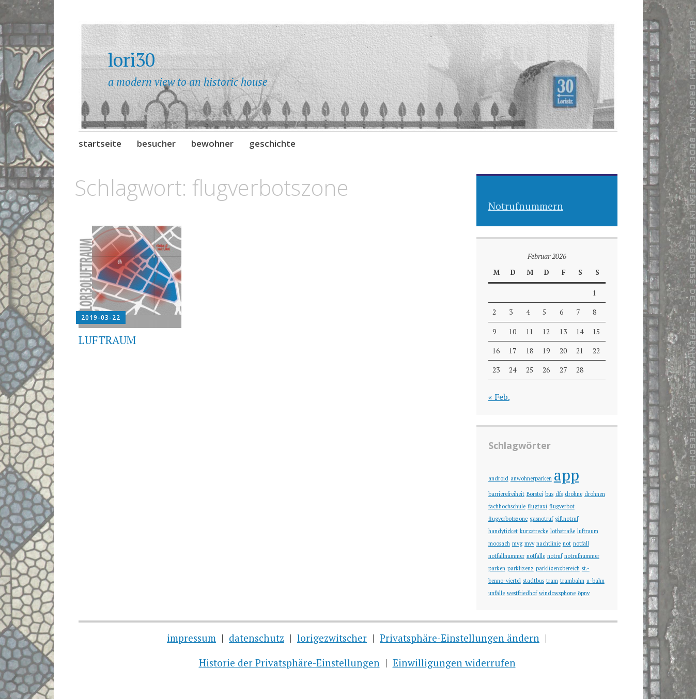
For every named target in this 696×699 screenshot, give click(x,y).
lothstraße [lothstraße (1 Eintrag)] (562, 531)
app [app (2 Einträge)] (566, 475)
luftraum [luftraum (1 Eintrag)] (587, 531)
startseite (100, 143)
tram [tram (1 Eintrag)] (552, 580)
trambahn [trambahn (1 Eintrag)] (572, 580)
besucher (156, 143)
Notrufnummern (525, 205)
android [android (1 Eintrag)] (498, 478)
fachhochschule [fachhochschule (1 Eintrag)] (506, 506)
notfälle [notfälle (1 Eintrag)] (536, 556)
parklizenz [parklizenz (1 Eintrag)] (520, 568)
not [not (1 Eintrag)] (567, 543)
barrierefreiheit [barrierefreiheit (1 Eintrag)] (506, 494)
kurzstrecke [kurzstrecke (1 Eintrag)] (534, 531)
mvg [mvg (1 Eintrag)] (517, 543)
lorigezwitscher (332, 637)
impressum (191, 637)
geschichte (272, 143)
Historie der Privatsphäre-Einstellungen (289, 662)
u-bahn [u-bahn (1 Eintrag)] (595, 580)
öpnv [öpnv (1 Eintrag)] (584, 593)
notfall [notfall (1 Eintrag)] (581, 543)
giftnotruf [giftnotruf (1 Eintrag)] (566, 518)
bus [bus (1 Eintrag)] (549, 494)
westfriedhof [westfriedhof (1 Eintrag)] (522, 593)
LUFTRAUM (107, 340)
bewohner (212, 143)
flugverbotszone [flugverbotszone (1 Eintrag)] (508, 518)
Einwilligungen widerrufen (454, 662)
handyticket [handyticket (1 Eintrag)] (503, 531)
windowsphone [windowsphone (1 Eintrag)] (557, 593)
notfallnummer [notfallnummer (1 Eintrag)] (506, 556)
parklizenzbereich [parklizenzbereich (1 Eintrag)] (558, 568)
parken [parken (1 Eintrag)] (496, 568)
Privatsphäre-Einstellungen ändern (459, 637)
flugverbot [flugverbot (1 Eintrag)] (562, 506)
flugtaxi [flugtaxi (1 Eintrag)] (537, 506)
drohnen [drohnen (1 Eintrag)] (594, 494)
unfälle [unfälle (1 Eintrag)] (496, 593)
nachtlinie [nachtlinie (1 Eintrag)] (548, 543)
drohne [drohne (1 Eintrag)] (573, 494)
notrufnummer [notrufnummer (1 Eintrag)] (581, 556)
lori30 (131, 60)
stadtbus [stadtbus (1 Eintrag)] (533, 580)
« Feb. (498, 396)
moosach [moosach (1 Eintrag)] (499, 543)
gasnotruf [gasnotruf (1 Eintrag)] (541, 518)
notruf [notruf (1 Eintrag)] (554, 556)
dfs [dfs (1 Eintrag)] (559, 494)
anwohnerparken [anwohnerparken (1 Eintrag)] (531, 478)
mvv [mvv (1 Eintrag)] (529, 543)
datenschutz (256, 637)
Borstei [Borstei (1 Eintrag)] (535, 494)
